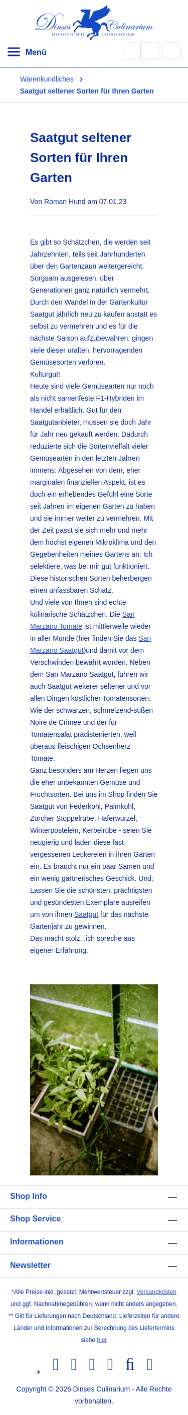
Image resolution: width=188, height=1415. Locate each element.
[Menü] (26, 53)
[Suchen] (132, 51)
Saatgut (86, 914)
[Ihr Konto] (150, 51)
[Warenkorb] (171, 51)
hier (102, 1339)
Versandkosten (156, 1291)
